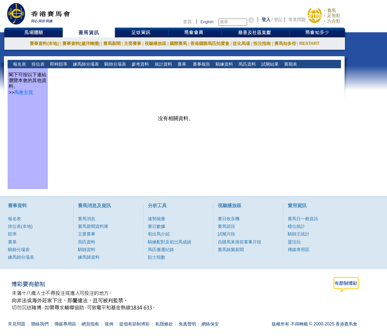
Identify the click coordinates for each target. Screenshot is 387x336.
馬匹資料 (246, 64)
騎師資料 (86, 249)
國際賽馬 (178, 43)
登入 (266, 19)
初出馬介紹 (159, 234)
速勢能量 (156, 218)
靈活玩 (294, 242)
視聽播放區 (155, 43)
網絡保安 (210, 324)
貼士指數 (156, 257)
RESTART (309, 43)
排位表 (37, 64)
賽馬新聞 (112, 43)
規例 (109, 324)
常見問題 (297, 19)
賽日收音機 (229, 218)
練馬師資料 (89, 257)
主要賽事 (132, 43)
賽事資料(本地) (44, 43)
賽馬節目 (226, 226)
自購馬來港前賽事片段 (239, 242)
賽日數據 (156, 226)
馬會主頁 (23, 92)
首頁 (187, 21)
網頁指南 (90, 324)
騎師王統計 (298, 234)
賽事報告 (200, 64)
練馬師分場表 (85, 64)
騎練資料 (224, 64)
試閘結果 (269, 64)
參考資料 (139, 64)
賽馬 (331, 10)
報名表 (19, 64)
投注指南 (262, 43)
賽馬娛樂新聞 (231, 249)
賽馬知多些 (285, 43)
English (206, 22)
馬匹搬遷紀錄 (161, 249)
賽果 (181, 64)
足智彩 (333, 15)
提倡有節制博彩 (134, 324)
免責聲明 (187, 324)
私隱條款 (164, 324)
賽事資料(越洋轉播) (81, 43)
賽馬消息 (86, 218)
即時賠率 (58, 64)
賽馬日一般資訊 (303, 218)
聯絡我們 (40, 324)
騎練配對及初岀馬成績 (169, 242)
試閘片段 (226, 234)
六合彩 (333, 21)
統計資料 (162, 64)
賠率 (12, 234)
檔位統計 (296, 226)
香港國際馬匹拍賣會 (209, 43)
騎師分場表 (114, 64)
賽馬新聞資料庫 (93, 226)
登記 (278, 19)
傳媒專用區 (298, 249)
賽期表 (290, 64)
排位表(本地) (20, 226)
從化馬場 (241, 43)
